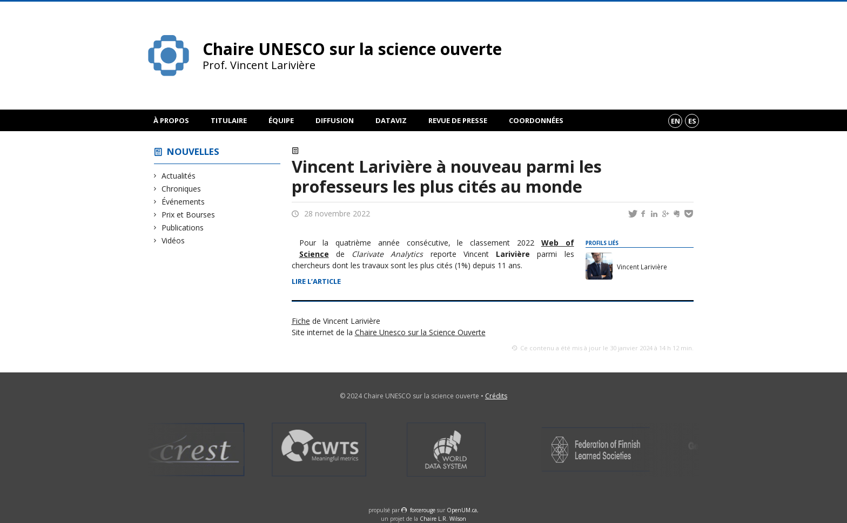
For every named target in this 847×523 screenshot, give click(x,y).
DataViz (391, 120)
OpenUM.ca (462, 510)
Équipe (281, 120)
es (692, 121)
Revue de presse (457, 120)
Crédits (496, 395)
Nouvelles (193, 151)
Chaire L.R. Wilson (443, 518)
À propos (171, 120)
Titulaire (229, 120)
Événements (183, 201)
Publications (183, 227)
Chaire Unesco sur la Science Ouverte (420, 332)
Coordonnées (536, 120)
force (422, 510)
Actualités (179, 176)
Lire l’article (316, 281)
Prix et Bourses (188, 214)
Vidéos (173, 240)
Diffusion (334, 120)
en (675, 121)
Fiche (301, 321)
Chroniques (181, 189)
